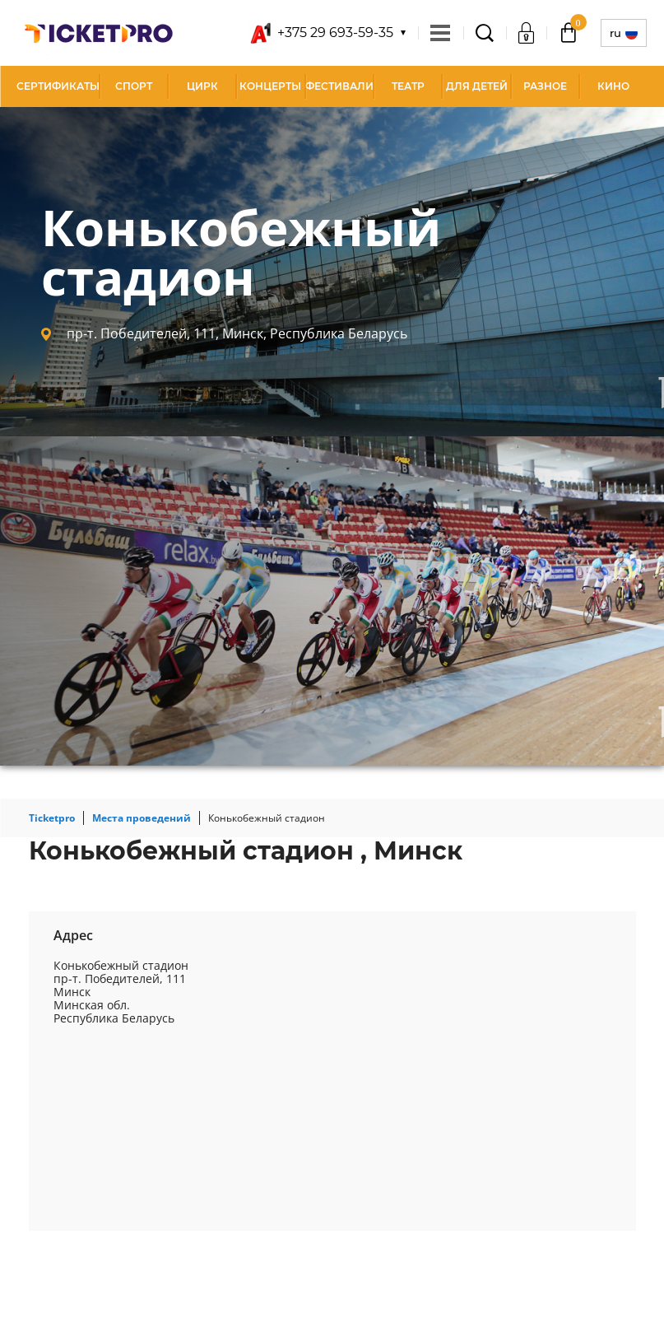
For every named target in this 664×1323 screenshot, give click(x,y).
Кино (613, 86)
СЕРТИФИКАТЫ (58, 86)
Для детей (477, 86)
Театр (408, 86)
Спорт (133, 86)
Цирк (202, 86)
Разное (545, 86)
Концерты (270, 86)
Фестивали (339, 86)
